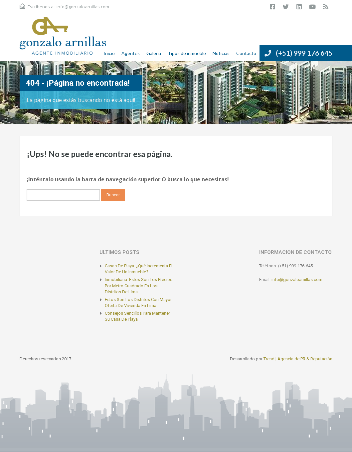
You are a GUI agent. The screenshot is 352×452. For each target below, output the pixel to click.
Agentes (130, 53)
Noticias (221, 53)
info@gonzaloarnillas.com (83, 7)
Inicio (109, 53)
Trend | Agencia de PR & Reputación (298, 358)
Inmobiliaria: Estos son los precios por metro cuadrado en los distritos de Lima (138, 285)
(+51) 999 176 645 (304, 53)
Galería (153, 53)
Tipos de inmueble (187, 53)
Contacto (246, 53)
